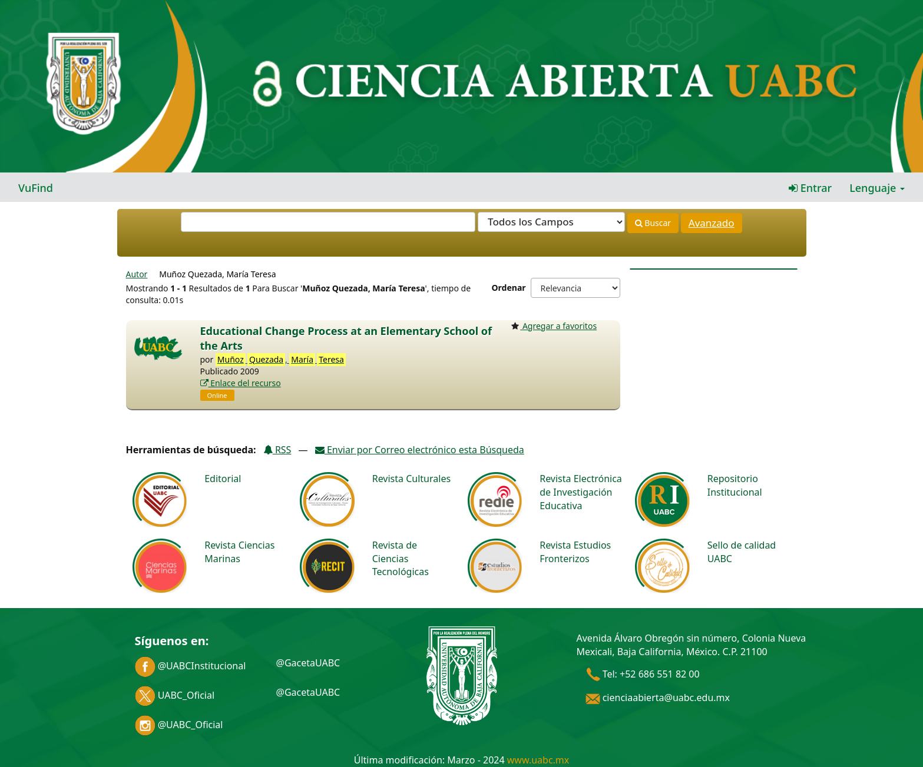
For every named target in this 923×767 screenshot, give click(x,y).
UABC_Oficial (175, 695)
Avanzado (712, 223)
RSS (277, 449)
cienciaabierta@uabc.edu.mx (657, 697)
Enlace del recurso (240, 383)
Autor (137, 274)
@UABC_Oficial (179, 724)
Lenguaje (877, 188)
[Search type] (551, 222)
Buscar (653, 222)
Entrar (810, 188)
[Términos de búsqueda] (328, 222)
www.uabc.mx (538, 759)
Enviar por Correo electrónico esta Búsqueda (419, 449)
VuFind (35, 188)
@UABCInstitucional (190, 665)
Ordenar (509, 287)
